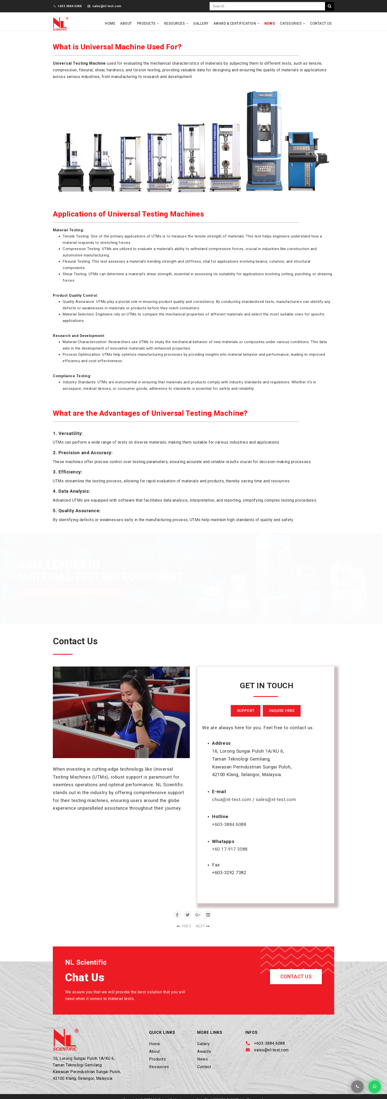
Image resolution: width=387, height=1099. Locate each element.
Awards (204, 1055)
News (269, 23)
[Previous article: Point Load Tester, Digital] (184, 931)
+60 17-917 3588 (230, 853)
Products (146, 23)
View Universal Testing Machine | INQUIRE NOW (71, 597)
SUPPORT (245, 715)
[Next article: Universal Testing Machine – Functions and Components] (203, 931)
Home (110, 23)
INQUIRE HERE (281, 715)
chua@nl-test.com (231, 803)
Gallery (201, 23)
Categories (291, 23)
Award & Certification (234, 23)
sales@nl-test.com (106, 6)
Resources (174, 23)
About (126, 23)
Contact (204, 1071)
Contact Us (321, 23)
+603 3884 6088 (70, 6)
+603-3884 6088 (229, 828)
